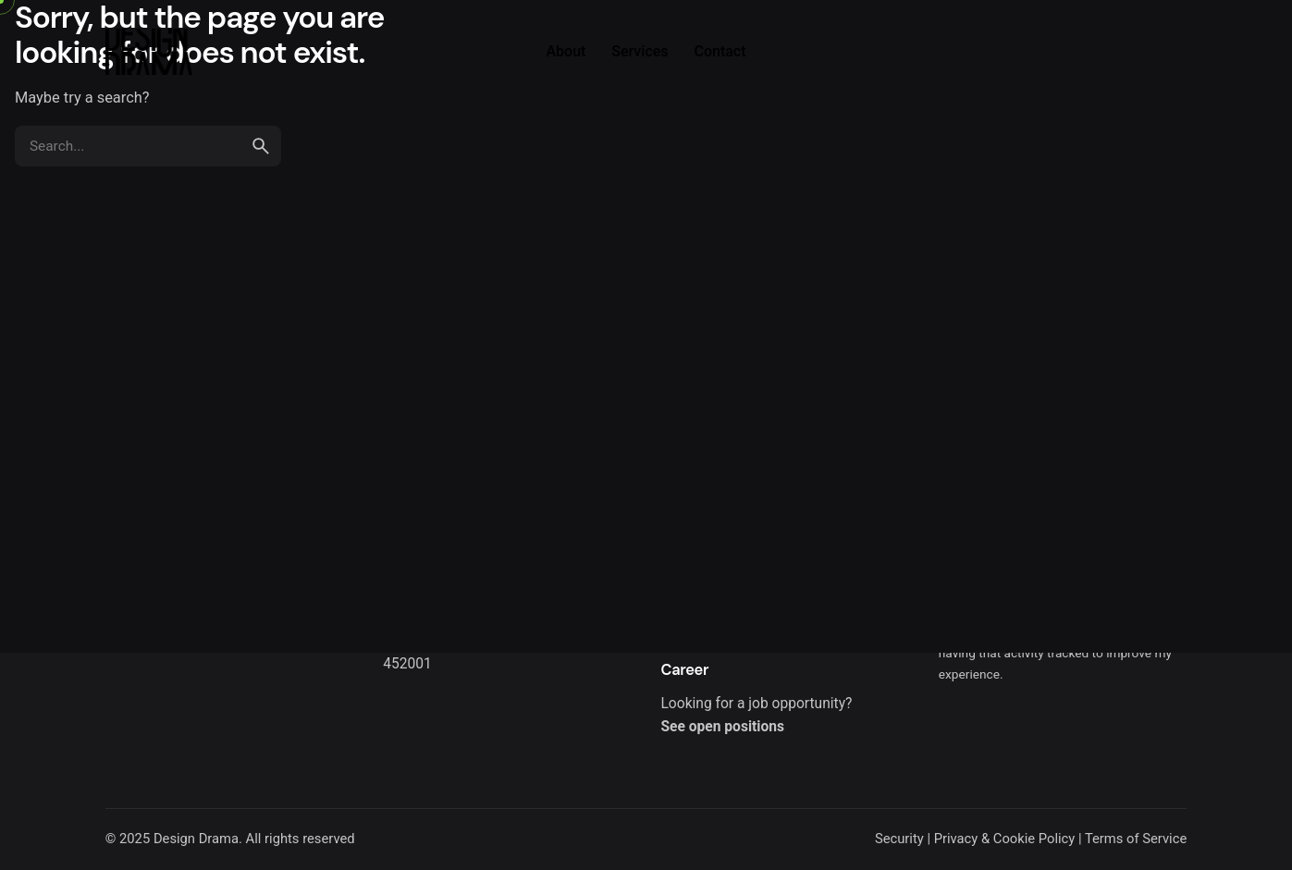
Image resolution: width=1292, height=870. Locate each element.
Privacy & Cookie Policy (1005, 838)
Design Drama (196, 838)
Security (899, 838)
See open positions (721, 726)
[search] (260, 146)
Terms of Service (1136, 838)
